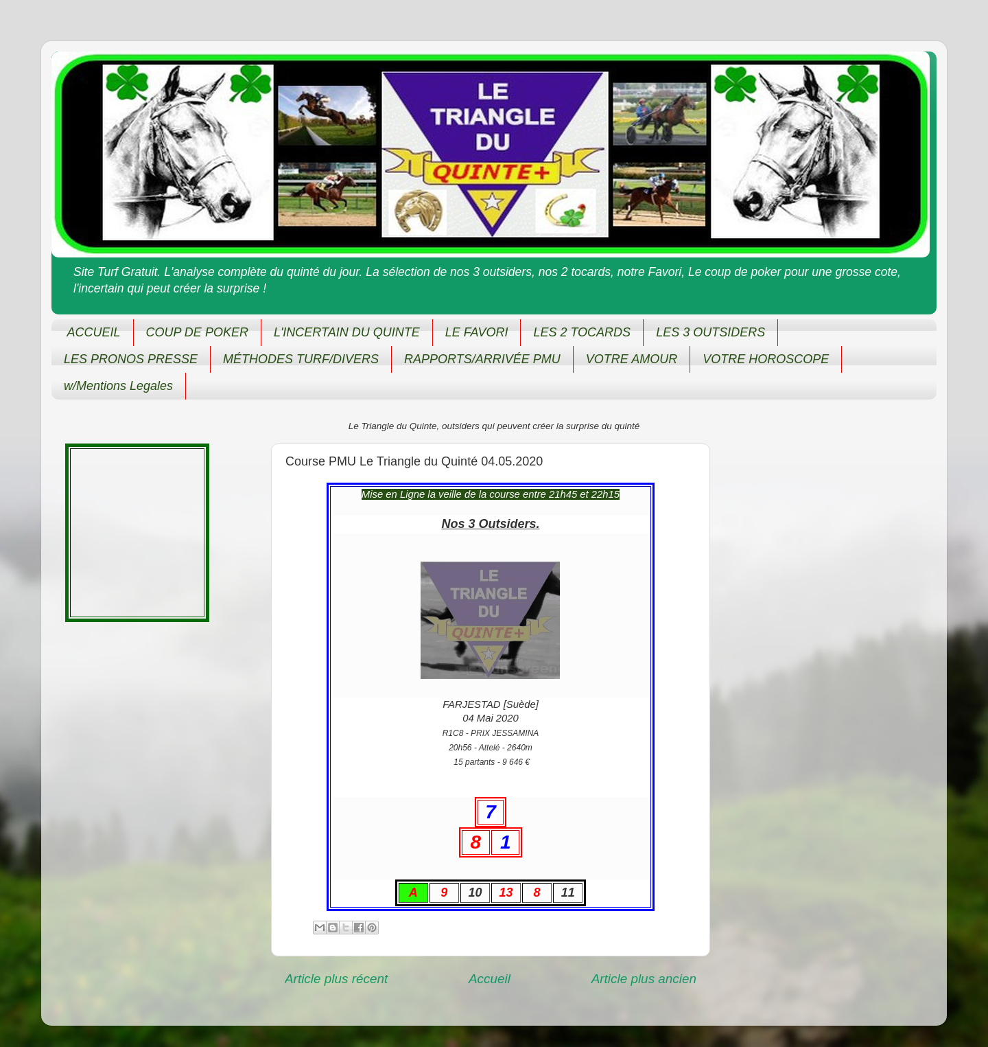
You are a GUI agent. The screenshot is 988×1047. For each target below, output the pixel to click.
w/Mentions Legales (118, 386)
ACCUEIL (94, 332)
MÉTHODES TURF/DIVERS (301, 359)
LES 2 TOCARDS (582, 332)
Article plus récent (336, 978)
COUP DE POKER (197, 332)
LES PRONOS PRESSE (131, 359)
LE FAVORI (476, 332)
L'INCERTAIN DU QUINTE (347, 332)
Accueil (489, 978)
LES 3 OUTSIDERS (710, 332)
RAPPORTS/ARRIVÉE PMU (482, 359)
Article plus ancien (643, 978)
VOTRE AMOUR (631, 359)
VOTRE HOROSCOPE (766, 359)
